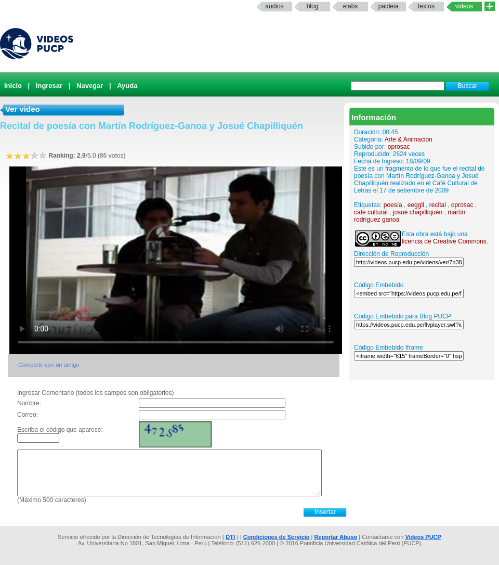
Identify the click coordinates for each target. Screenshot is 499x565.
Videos (464, 6)
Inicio (13, 85)
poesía (393, 205)
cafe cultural (371, 212)
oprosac (399, 146)
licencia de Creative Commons (444, 241)
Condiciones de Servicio (276, 537)
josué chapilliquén (417, 212)
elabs (350, 6)
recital (437, 205)
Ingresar (49, 85)
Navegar (89, 85)
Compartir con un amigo (48, 365)
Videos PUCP (423, 537)
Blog (313, 6)
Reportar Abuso (336, 537)
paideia (388, 6)
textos (426, 6)
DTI (230, 537)
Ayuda (127, 85)
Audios (274, 6)
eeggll (416, 205)
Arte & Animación (408, 139)
